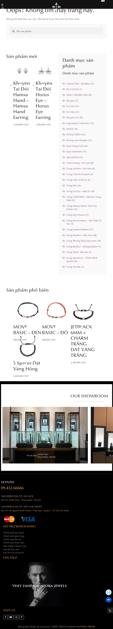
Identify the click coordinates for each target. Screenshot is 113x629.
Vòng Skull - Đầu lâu (77, 252)
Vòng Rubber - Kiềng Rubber (82, 246)
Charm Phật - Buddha (77, 83)
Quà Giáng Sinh (74, 145)
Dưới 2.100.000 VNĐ (76, 94)
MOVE (69, 128)
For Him (70, 111)
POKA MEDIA (88, 626)
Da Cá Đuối (72, 89)
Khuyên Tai (72, 117)
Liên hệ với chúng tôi (13, 552)
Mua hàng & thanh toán (14, 546)
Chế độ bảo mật (11, 549)
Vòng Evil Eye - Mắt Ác (78, 191)
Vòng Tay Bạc (73, 266)
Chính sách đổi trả (12, 539)
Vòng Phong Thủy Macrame (81, 240)
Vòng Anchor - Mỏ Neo (79, 168)
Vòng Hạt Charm (75, 214)
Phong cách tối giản (77, 140)
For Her (70, 106)
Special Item (72, 157)
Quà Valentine (74, 151)
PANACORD (73, 134)
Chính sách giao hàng (13, 536)
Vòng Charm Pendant (78, 174)
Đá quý (70, 100)
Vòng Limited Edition (77, 229)
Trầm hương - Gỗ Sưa (77, 162)
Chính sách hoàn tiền (13, 542)
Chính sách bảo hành (13, 532)
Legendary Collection (77, 123)
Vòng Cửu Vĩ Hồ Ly (76, 179)
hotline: (12, 485)
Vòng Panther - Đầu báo (79, 235)
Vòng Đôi (71, 185)
